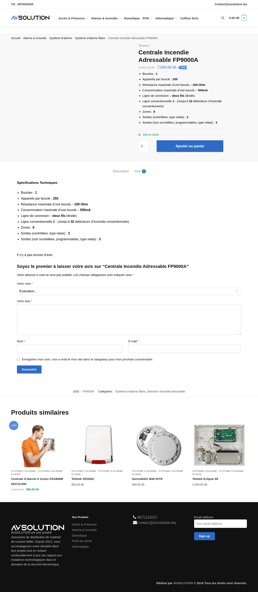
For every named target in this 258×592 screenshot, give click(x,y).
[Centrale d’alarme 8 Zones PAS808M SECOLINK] (38, 445)
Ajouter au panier (190, 146)
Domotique (79, 535)
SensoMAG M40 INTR (147, 479)
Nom (21, 341)
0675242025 (147, 517)
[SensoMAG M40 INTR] (159, 445)
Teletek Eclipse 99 (205, 479)
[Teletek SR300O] (99, 445)
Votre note (25, 283)
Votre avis (24, 301)
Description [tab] (121, 171)
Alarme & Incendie (34, 38)
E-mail (133, 341)
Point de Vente (82, 541)
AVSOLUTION (183, 583)
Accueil (15, 38)
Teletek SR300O (83, 479)
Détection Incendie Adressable (166, 391)
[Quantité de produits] (143, 146)
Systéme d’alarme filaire (90, 38)
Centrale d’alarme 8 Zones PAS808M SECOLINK (37, 481)
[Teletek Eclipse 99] (219, 445)
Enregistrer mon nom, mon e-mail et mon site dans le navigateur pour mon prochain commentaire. (87, 359)
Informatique (80, 546)
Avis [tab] (138, 171)
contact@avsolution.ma (157, 522)
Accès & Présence (84, 524)
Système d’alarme (60, 38)
